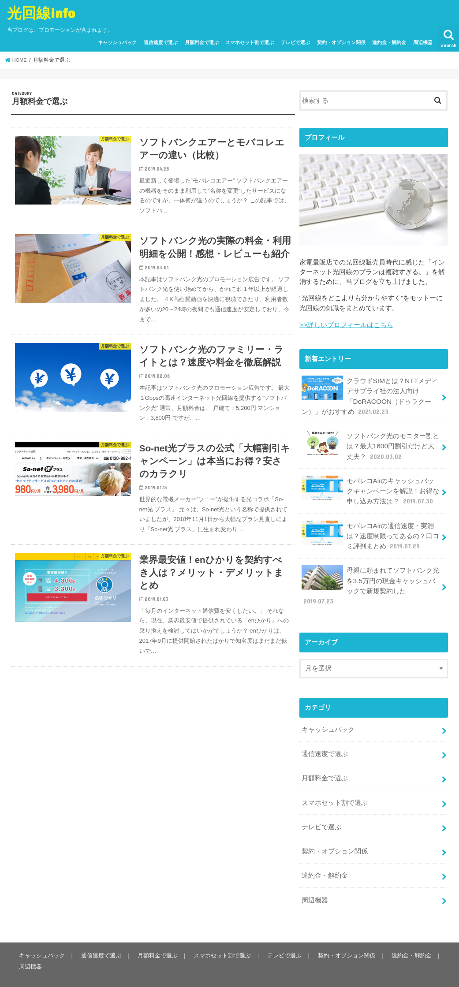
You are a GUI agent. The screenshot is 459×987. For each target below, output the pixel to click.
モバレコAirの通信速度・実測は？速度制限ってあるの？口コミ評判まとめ (370, 528)
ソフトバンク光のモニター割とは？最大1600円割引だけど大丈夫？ (370, 442)
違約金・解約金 (389, 42)
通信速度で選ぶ (161, 42)
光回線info (41, 12)
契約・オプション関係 (341, 42)
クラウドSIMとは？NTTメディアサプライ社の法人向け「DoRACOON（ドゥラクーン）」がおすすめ (369, 394)
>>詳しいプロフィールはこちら (346, 324)
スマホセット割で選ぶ (249, 42)
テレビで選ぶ (295, 42)
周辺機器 (423, 42)
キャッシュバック (117, 42)
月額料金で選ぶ (202, 42)
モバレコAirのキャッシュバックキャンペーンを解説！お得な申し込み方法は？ (370, 484)
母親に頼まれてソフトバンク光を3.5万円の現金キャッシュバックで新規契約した (370, 575)
